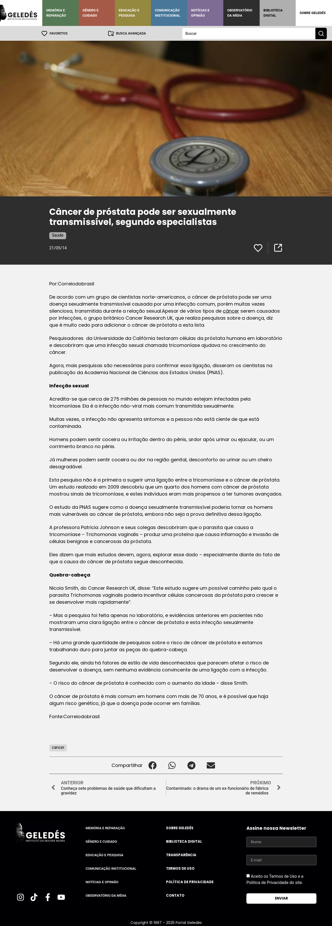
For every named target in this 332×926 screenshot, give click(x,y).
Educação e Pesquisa (129, 12)
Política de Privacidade (189, 881)
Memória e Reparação (56, 12)
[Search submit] (321, 33)
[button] (152, 765)
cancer (58, 747)
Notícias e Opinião (200, 12)
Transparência (181, 854)
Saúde (58, 234)
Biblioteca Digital (273, 12)
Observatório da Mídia (239, 12)
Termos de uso (180, 868)
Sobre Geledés (313, 13)
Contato (175, 895)
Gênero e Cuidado (90, 12)
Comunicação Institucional (167, 12)
